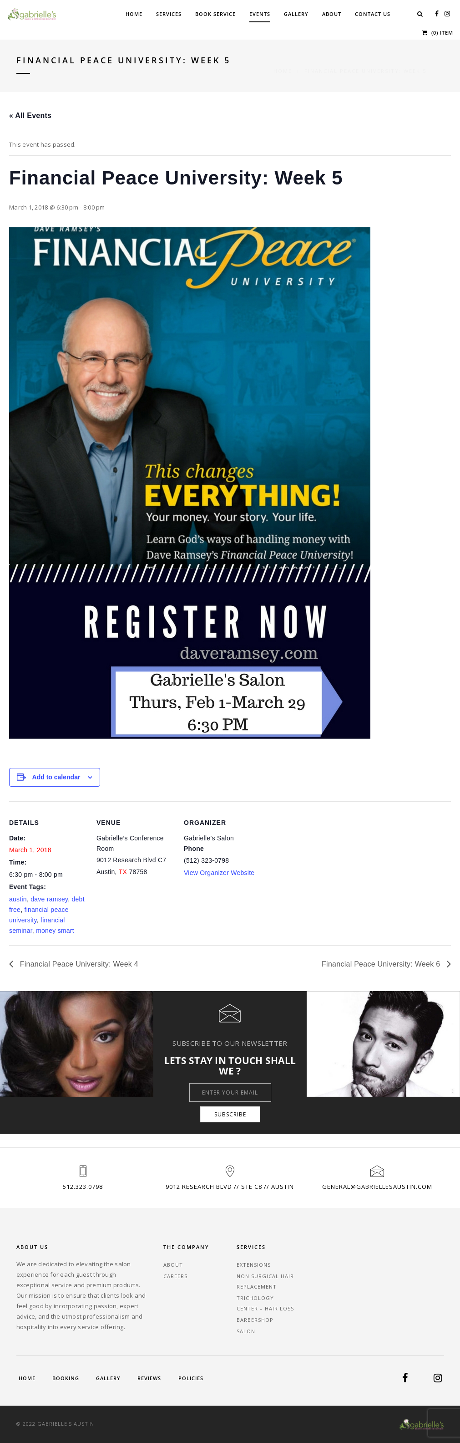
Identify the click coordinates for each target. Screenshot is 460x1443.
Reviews (149, 1378)
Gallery (296, 13)
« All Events (30, 115)
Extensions (254, 1264)
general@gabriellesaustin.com (377, 1186)
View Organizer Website (219, 872)
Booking (65, 1378)
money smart (55, 930)
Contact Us (372, 13)
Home (134, 13)
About (331, 13)
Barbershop (255, 1319)
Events (259, 13)
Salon (246, 1331)
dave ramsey (49, 899)
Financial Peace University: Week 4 (78, 964)
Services (169, 13)
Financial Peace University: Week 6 (382, 964)
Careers (175, 1276)
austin (18, 899)
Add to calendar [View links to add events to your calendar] (56, 777)
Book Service (215, 13)
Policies (190, 1378)
